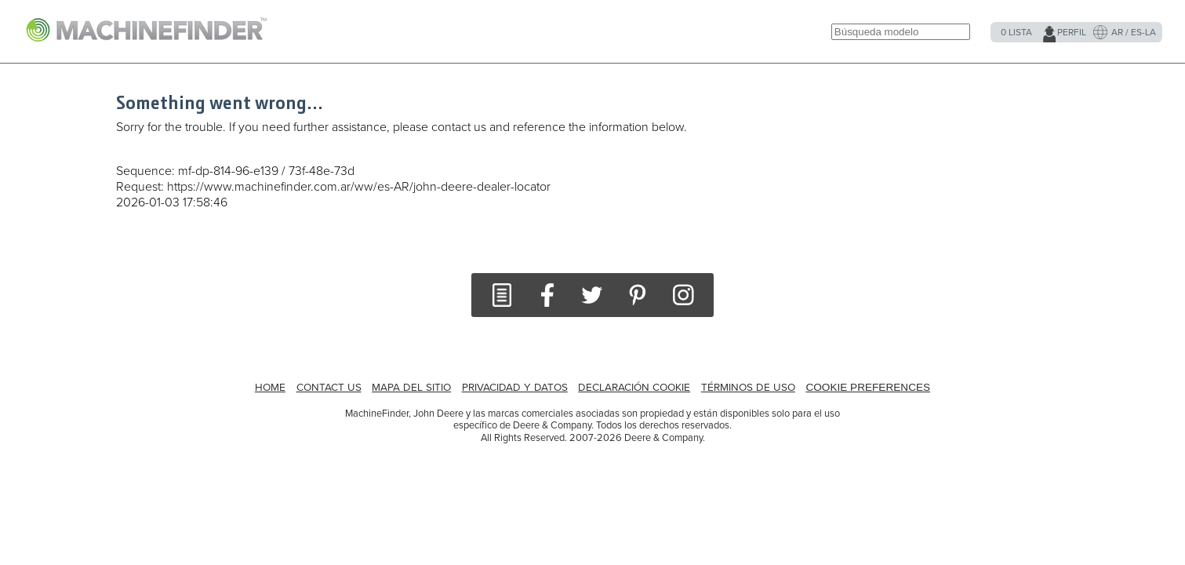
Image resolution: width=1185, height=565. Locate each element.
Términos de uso (748, 387)
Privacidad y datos (515, 387)
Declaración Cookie (634, 387)
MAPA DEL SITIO (411, 387)
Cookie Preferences (867, 387)
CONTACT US (329, 387)
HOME (270, 387)
